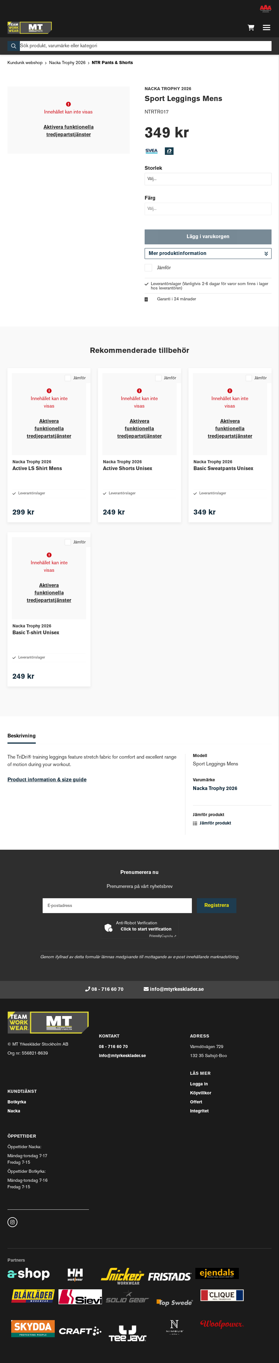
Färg (150, 198)
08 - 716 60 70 (107, 989)
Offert (196, 1102)
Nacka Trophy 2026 (67, 63)
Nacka (13, 1111)
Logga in (199, 1084)
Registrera (216, 905)
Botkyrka (16, 1102)
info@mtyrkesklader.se (177, 989)
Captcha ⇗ (162, 936)
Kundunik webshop (25, 63)
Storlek (153, 168)
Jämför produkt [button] (212, 823)
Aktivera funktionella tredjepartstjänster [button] (49, 429)
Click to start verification (146, 929)
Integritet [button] (199, 1111)
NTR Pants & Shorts (112, 63)
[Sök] (139, 46)
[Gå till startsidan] (29, 27)
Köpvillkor (200, 1093)
